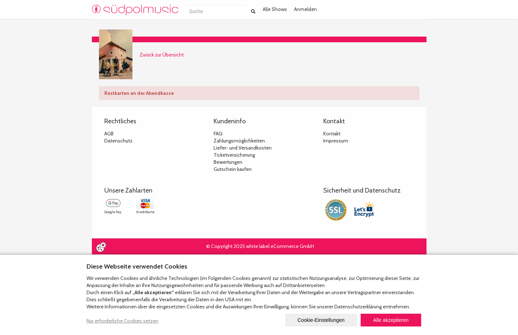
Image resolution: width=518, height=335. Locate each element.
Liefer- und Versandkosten (243, 148)
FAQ (218, 133)
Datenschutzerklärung (358, 306)
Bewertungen (228, 162)
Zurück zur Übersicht (162, 55)
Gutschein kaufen (233, 169)
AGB (109, 133)
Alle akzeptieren (391, 320)
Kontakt (331, 133)
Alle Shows (275, 9)
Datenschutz (118, 140)
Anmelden (305, 9)
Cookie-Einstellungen (321, 320)
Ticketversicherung (234, 155)
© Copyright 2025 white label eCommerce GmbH (260, 246)
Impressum (335, 140)
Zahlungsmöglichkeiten (239, 140)
